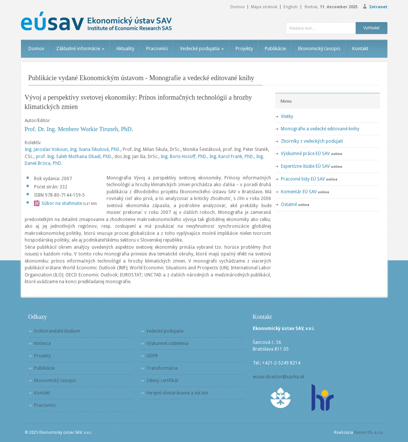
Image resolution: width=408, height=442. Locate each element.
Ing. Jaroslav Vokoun (46, 149)
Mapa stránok (264, 7)
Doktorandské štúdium (57, 331)
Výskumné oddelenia (167, 343)
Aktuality (125, 48)
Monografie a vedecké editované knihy (320, 128)
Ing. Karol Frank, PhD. (231, 156)
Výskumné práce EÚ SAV (305, 153)
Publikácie (275, 48)
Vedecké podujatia (202, 48)
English (290, 7)
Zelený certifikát (162, 380)
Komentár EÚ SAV (299, 191)
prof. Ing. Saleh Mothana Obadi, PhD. (74, 156)
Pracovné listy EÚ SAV (303, 179)
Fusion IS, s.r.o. (369, 432)
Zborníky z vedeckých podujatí (312, 141)
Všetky (287, 116)
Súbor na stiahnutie (62, 203)
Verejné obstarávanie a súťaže (177, 393)
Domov (237, 7)
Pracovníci (157, 48)
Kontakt (360, 48)
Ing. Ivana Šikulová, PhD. (95, 149)
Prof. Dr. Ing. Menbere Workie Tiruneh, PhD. (79, 129)
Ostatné (289, 204)
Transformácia (162, 368)
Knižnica (42, 343)
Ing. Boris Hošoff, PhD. (184, 156)
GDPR (152, 355)
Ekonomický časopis (319, 48)
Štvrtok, (330, 7)
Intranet (378, 6)
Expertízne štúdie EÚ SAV (305, 166)
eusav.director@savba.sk (278, 376)
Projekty (244, 48)
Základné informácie (80, 48)
